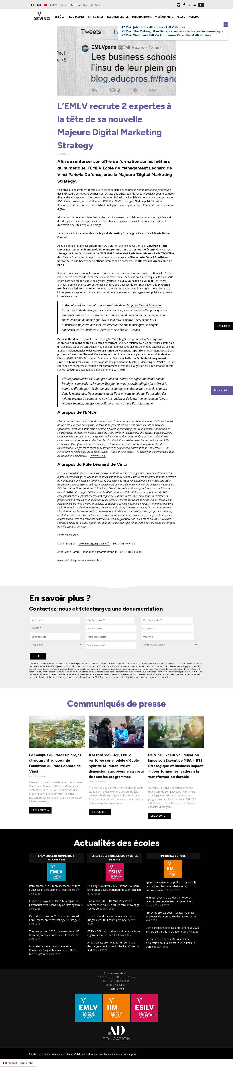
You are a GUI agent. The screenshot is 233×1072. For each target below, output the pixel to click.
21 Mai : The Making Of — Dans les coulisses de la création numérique (172, 31)
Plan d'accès (95, 1054)
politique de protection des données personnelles (148, 677)
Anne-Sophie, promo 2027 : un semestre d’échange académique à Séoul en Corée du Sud (113, 946)
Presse (181, 16)
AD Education (80, 1054)
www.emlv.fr (98, 455)
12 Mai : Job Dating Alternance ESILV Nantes (153, 27)
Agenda (194, 16)
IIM (71, 5)
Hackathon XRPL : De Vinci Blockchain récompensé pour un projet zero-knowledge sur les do (113, 904)
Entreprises (96, 16)
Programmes (76, 16)
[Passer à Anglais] (39, 5)
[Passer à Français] (10, 1062)
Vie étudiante (164, 16)
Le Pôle (59, 16)
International (142, 16)
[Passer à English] (27, 1062)
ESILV (63, 5)
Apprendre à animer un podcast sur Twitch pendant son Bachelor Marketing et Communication (171, 886)
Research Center (118, 16)
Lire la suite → (40, 810)
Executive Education (88, 5)
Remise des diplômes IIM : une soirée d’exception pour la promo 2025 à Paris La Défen (171, 942)
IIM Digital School (173, 856)
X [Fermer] (225, 24)
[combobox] (109, 620)
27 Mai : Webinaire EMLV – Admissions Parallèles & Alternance (166, 35)
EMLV (53, 5)
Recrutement (116, 988)
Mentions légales (127, 1054)
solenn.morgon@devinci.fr (94, 543)
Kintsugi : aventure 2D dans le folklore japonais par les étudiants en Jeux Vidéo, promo (169, 901)
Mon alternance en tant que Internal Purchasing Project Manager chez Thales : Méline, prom (54, 950)
